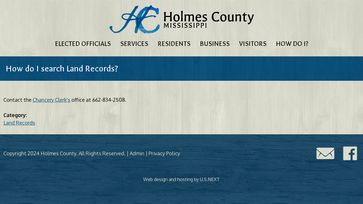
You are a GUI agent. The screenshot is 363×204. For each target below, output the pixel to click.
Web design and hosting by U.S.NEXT (181, 179)
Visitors (253, 44)
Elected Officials (83, 44)
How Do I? (292, 44)
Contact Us (325, 153)
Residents (174, 44)
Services (134, 44)
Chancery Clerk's (51, 100)
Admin (137, 153)
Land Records (19, 123)
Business (215, 44)
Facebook (350, 153)
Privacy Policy (164, 153)
